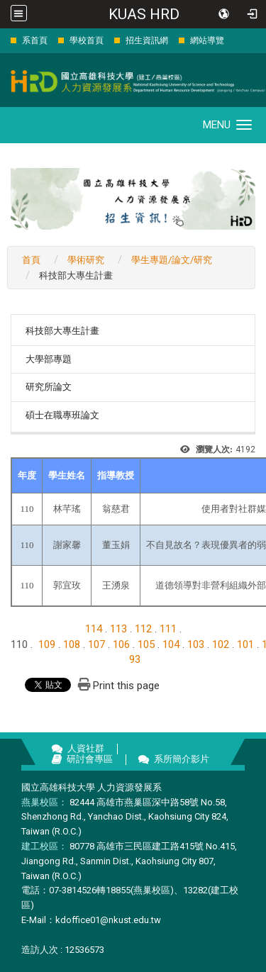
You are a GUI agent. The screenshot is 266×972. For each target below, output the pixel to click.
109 (46, 644)
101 (245, 644)
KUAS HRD (144, 14)
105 (146, 644)
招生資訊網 (147, 40)
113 (118, 628)
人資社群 (85, 748)
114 (93, 628)
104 (170, 644)
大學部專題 (49, 359)
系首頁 (35, 40)
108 (71, 644)
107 (96, 644)
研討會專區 (90, 759)
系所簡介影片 (181, 759)
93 (134, 659)
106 (121, 644)
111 (168, 628)
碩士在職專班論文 (62, 415)
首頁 (31, 260)
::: (3, 40)
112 (143, 628)
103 (195, 644)
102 (220, 644)
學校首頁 (87, 40)
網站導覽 (207, 40)
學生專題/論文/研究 (171, 260)
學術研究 (85, 260)
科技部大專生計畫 (62, 330)
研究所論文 (49, 386)
